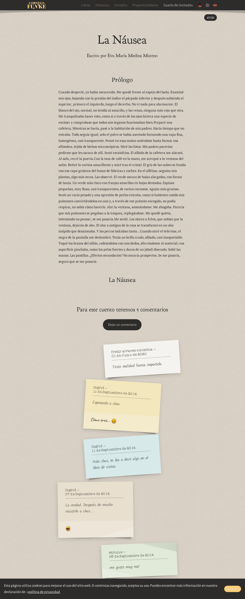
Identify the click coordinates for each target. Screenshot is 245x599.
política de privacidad (44, 592)
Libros (85, 5)
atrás (210, 17)
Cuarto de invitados (178, 5)
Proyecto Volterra (145, 5)
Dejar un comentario (122, 324)
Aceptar (233, 589)
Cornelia (120, 5)
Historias (102, 5)
